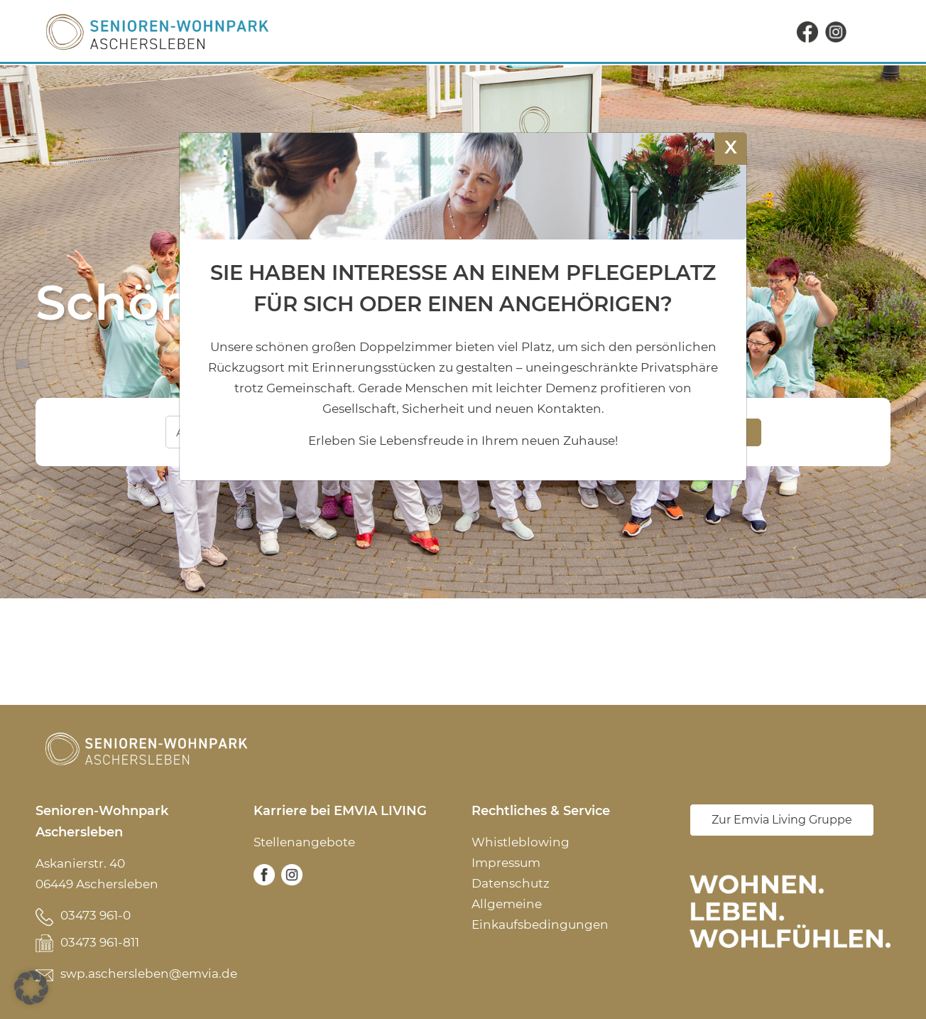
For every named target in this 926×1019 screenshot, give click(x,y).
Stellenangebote (304, 842)
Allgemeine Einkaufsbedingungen (540, 914)
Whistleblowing (521, 842)
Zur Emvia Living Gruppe (782, 819)
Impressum (506, 863)
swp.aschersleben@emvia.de (148, 973)
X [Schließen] (730, 147)
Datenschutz (511, 883)
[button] (31, 987)
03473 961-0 (95, 915)
